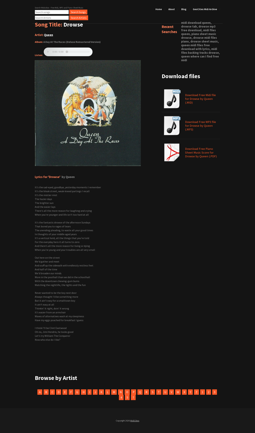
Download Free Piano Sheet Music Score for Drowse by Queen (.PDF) (201, 152)
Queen (48, 35)
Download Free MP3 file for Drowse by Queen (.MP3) (200, 125)
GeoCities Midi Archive (205, 9)
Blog (183, 9)
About (171, 9)
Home (158, 9)
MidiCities (134, 420)
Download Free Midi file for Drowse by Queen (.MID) (200, 98)
